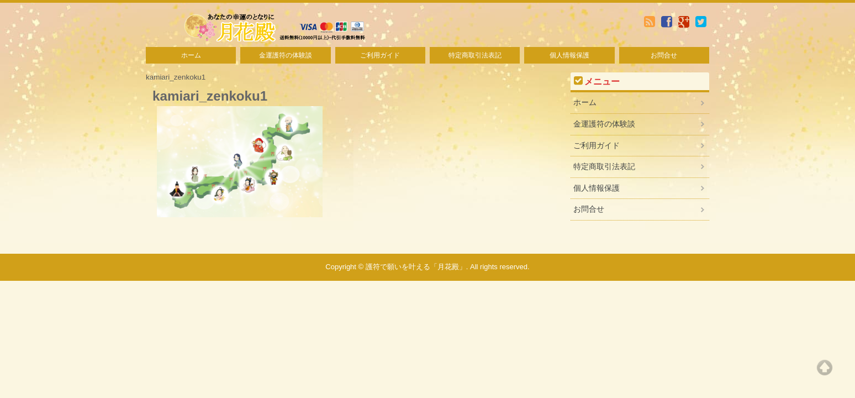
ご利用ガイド (380, 55)
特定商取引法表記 (475, 55)
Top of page (824, 367)
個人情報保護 (569, 55)
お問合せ (664, 55)
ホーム (191, 55)
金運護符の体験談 (285, 55)
